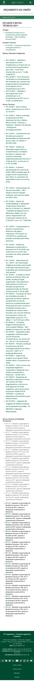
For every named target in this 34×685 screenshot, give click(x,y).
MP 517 (8, 432)
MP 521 (8, 450)
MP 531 (8, 493)
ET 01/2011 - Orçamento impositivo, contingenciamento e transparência (18, 47)
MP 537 (8, 523)
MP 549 (8, 585)
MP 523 (8, 458)
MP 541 (8, 542)
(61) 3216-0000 (25, 651)
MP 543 (8, 553)
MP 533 (8, 503)
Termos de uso (17, 669)
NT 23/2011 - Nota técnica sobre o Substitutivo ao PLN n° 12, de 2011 (18, 109)
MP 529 (8, 484)
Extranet (17, 677)
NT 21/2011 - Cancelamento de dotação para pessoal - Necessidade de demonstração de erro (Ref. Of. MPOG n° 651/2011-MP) (18, 138)
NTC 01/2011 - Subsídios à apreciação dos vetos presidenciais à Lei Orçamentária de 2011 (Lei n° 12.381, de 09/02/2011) (17, 96)
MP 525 (8, 467)
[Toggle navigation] (4, 3)
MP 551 (8, 596)
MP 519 (8, 441)
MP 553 (8, 607)
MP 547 (8, 575)
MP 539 (8, 531)
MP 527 (8, 476)
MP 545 (8, 564)
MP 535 (8, 514)
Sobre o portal (17, 665)
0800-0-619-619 (18, 649)
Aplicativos (17, 673)
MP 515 (8, 424)
